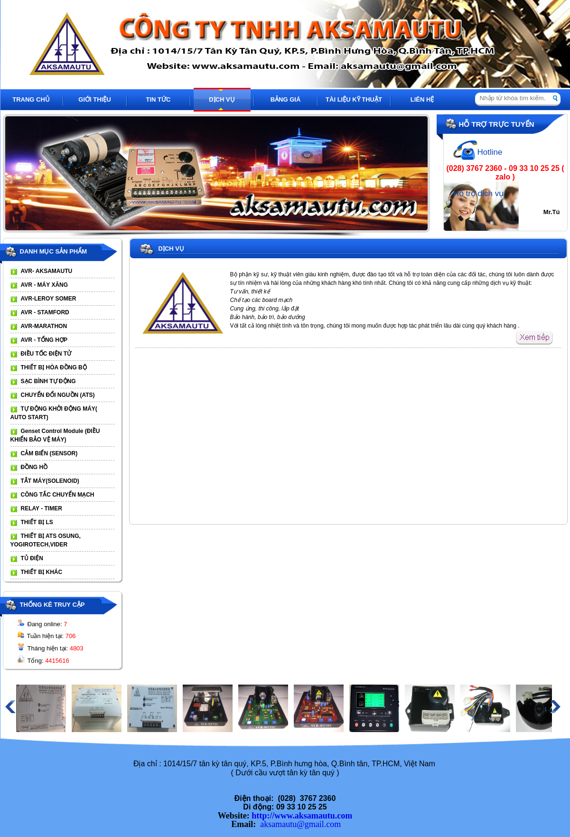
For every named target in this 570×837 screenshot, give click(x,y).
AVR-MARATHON (44, 326)
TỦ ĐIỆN (32, 558)
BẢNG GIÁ (286, 99)
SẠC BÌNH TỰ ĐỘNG (48, 381)
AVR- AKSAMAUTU (47, 271)
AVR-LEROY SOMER (48, 298)
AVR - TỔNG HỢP (44, 340)
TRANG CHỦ (31, 99)
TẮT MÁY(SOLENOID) (50, 481)
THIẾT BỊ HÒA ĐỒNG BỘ (54, 367)
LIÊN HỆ (422, 99)
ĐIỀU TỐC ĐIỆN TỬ (46, 353)
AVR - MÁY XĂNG (44, 285)
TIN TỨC (158, 99)
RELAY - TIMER (41, 508)
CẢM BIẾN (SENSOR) (49, 453)
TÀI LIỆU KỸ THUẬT (354, 99)
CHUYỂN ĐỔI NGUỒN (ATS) (58, 395)
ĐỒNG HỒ (34, 467)
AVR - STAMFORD (45, 312)
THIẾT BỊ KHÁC (42, 572)
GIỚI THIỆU (94, 99)
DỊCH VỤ (221, 99)
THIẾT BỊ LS (37, 522)
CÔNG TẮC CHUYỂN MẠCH (57, 494)
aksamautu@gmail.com (300, 824)
